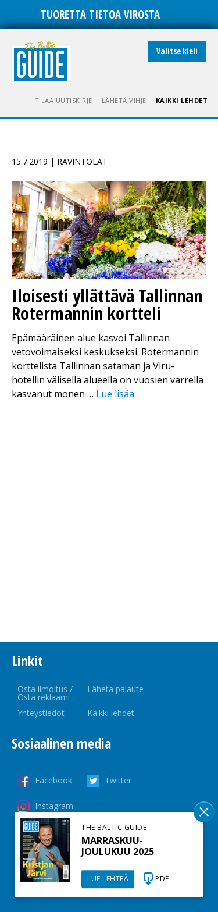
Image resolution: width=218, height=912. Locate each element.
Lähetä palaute (115, 688)
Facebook (53, 780)
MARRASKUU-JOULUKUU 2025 (117, 846)
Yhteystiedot (41, 712)
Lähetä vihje (124, 100)
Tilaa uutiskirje (63, 100)
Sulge (204, 811)
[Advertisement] (109, 521)
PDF (162, 879)
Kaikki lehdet (182, 100)
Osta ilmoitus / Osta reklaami (45, 693)
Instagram (54, 805)
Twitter (118, 780)
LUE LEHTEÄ (107, 879)
